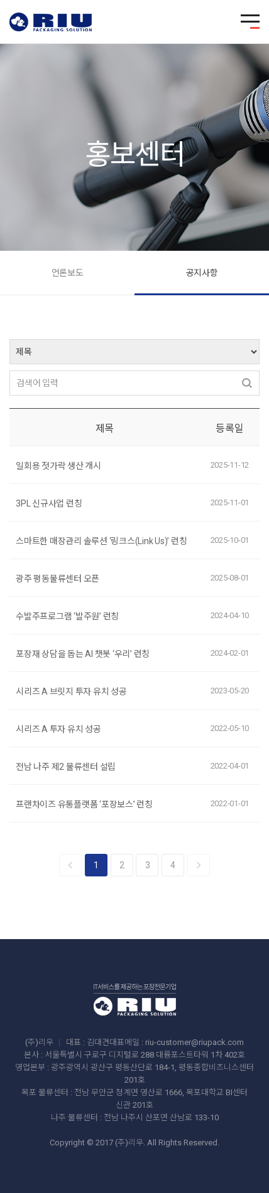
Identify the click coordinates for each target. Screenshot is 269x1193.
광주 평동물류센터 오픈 (57, 579)
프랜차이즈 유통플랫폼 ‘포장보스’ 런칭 (84, 804)
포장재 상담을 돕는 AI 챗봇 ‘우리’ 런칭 (83, 654)
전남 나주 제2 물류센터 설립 (66, 767)
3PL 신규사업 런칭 (49, 503)
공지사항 (202, 273)
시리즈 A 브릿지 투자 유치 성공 (71, 691)
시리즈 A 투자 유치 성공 (58, 729)
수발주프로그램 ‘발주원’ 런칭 (67, 616)
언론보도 (68, 273)
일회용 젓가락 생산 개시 (58, 466)
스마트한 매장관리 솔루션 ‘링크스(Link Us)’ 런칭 (101, 541)
